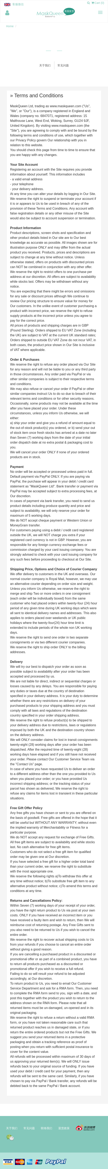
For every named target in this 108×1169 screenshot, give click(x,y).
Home (10, 26)
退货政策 (64, 1128)
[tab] (54, 96)
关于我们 (45, 65)
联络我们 (46, 1128)
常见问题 (63, 65)
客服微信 (18, 4)
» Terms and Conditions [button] (36, 95)
